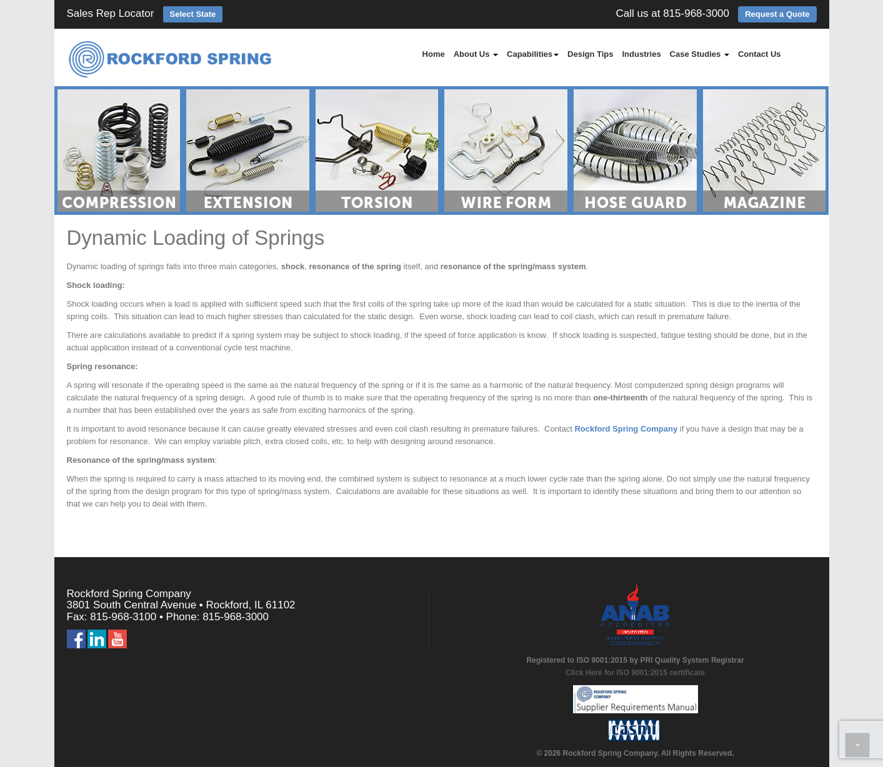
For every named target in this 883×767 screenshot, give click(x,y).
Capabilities (533, 54)
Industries (641, 54)
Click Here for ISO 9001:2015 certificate (635, 672)
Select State (193, 14)
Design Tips (590, 54)
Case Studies (699, 54)
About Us (476, 54)
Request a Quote (777, 14)
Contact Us (759, 54)
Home (433, 54)
